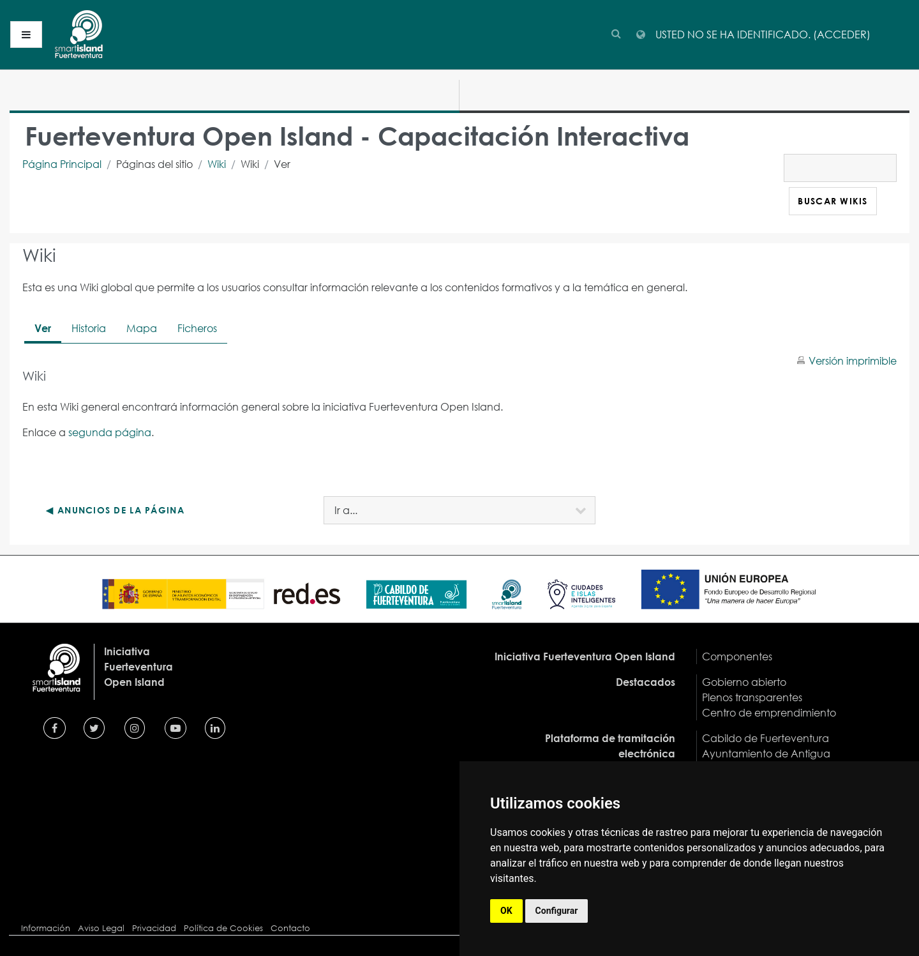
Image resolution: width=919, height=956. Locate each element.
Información (45, 928)
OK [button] (506, 911)
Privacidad (154, 928)
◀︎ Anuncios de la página (115, 510)
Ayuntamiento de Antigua (766, 753)
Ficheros (197, 328)
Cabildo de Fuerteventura (765, 738)
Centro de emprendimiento (769, 712)
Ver (42, 328)
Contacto (290, 928)
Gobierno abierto (744, 681)
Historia (88, 328)
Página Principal (61, 164)
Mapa (141, 328)
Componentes (737, 656)
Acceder (842, 34)
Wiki (216, 164)
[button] (616, 31)
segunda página (109, 432)
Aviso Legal (101, 928)
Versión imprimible (853, 360)
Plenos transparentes (752, 697)
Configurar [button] (556, 911)
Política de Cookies (223, 928)
